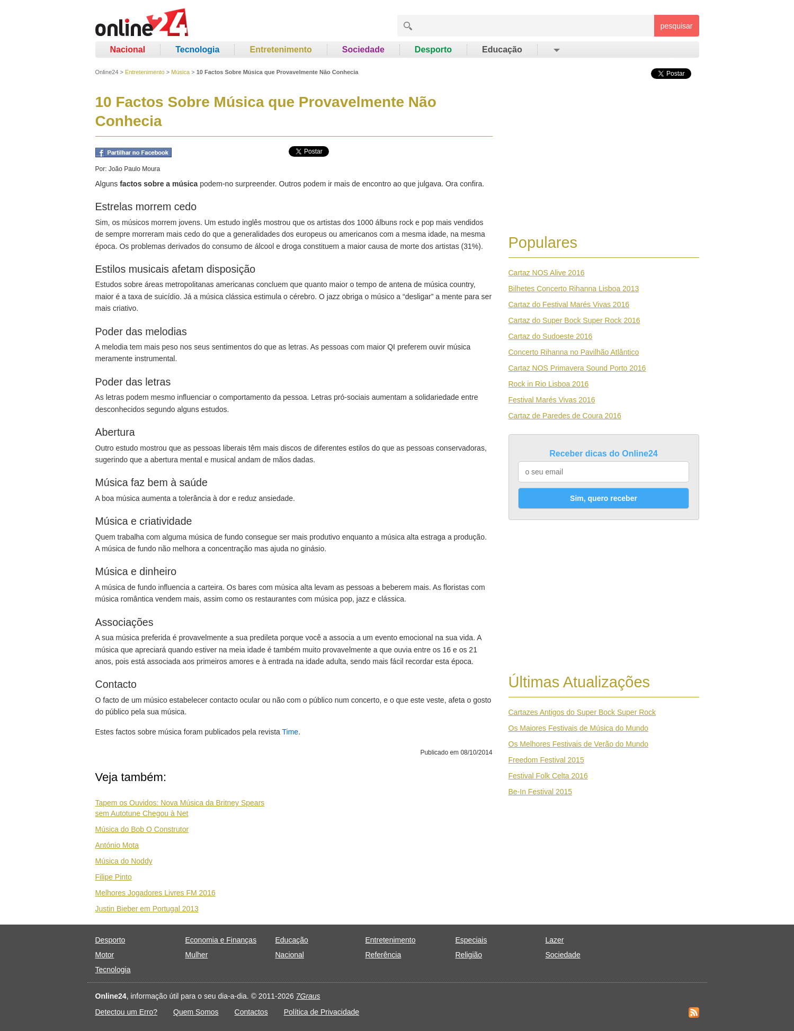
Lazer (555, 940)
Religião (469, 955)
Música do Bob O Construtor (142, 829)
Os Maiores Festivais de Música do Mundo (578, 728)
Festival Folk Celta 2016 (548, 776)
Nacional (128, 49)
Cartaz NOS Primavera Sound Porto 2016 (577, 368)
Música (180, 72)
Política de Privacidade (321, 1012)
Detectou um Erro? (126, 1012)
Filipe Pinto (113, 877)
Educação (502, 49)
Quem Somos (196, 1012)
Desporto (433, 49)
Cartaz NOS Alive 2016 (546, 272)
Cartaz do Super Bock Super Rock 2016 (574, 320)
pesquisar (677, 26)
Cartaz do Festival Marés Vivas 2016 (569, 304)
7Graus (308, 996)
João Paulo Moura (134, 169)
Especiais (471, 940)
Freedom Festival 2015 (546, 760)
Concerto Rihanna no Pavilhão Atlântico (573, 352)
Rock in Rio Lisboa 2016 (548, 384)
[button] (556, 49)
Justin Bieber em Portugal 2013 (147, 908)
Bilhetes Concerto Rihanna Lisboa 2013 (573, 288)
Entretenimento (280, 49)
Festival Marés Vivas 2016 (551, 400)
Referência (383, 955)
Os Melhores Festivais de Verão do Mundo (578, 744)
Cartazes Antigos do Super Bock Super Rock (582, 712)
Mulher (196, 955)
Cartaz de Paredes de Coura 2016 (564, 415)
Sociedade (363, 49)
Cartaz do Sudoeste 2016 (550, 336)
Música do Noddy (124, 861)
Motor (104, 955)
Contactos (251, 1012)
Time (290, 732)
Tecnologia (197, 49)
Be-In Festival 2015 (540, 791)
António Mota (117, 845)
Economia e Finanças (221, 940)
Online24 (107, 72)
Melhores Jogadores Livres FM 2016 (155, 893)
